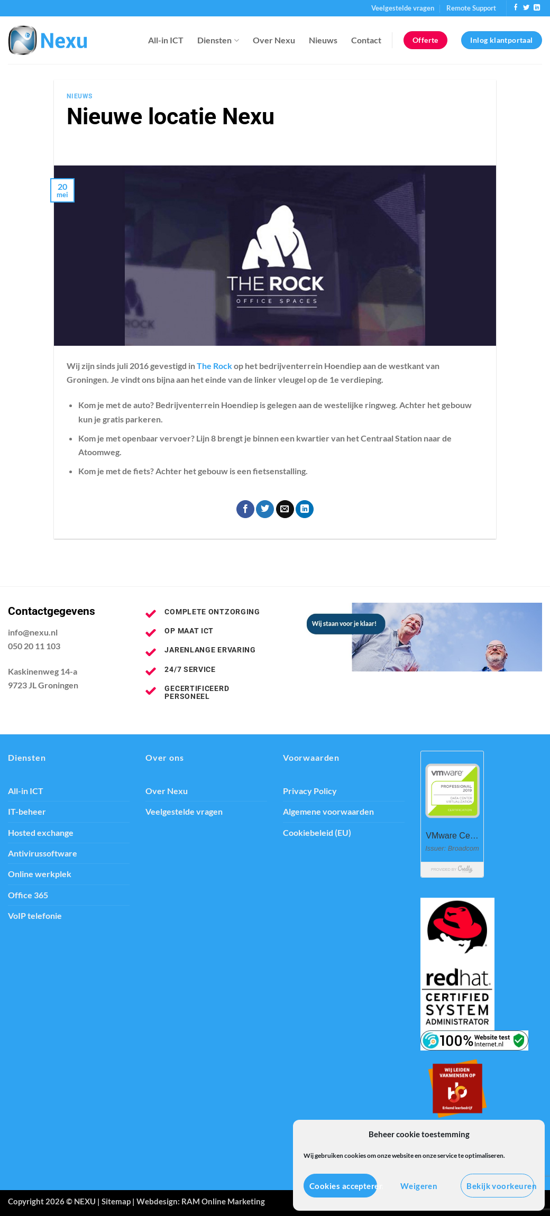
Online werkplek (39, 874)
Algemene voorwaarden (328, 811)
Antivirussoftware (42, 853)
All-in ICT (166, 40)
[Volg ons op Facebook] (515, 8)
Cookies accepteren (343, 1186)
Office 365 (28, 895)
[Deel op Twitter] (265, 509)
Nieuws (323, 40)
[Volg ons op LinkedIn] (537, 8)
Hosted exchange (41, 832)
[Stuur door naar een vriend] (285, 509)
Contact (366, 40)
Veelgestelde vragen (402, 8)
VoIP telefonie (35, 915)
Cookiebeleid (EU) (317, 832)
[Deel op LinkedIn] (305, 509)
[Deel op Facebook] (245, 509)
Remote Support (471, 8)
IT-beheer (27, 811)
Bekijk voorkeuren (500, 1186)
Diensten (218, 40)
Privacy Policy (310, 791)
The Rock (214, 366)
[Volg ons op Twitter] (526, 8)
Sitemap (116, 1201)
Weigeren (419, 1186)
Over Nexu (274, 40)
